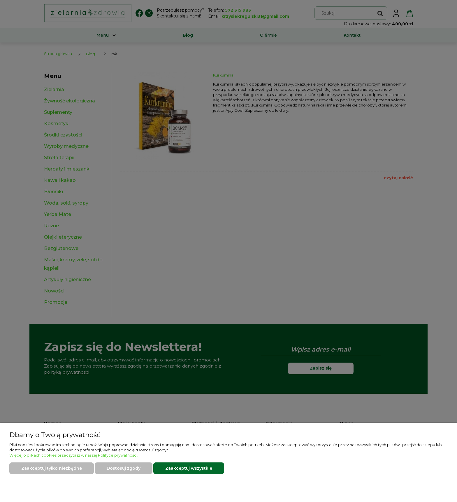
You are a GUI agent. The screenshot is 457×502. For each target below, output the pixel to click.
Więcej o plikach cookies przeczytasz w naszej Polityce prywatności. (73, 455)
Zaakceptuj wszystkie (188, 468)
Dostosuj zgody (123, 468)
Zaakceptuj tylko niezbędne (51, 468)
